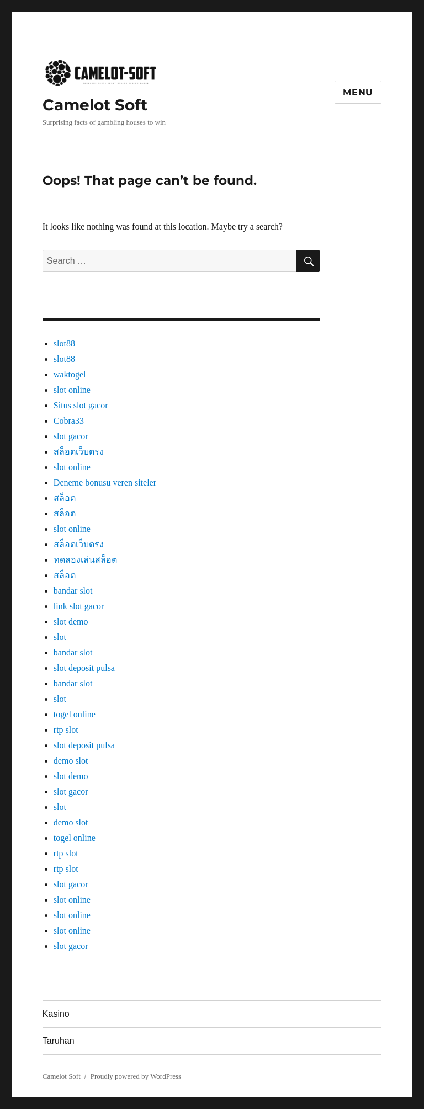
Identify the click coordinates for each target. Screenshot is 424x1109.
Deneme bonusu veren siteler (105, 482)
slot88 (64, 343)
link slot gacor (79, 606)
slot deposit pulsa (84, 668)
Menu (358, 92)
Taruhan (59, 1041)
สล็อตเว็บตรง (79, 451)
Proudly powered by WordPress (136, 1076)
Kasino (56, 1014)
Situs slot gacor (81, 405)
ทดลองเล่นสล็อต (85, 559)
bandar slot (73, 590)
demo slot (71, 760)
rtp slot (66, 729)
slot (60, 637)
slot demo (71, 621)
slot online (72, 389)
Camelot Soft (95, 104)
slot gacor (71, 436)
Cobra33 (69, 420)
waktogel (70, 374)
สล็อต (65, 498)
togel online (75, 714)
